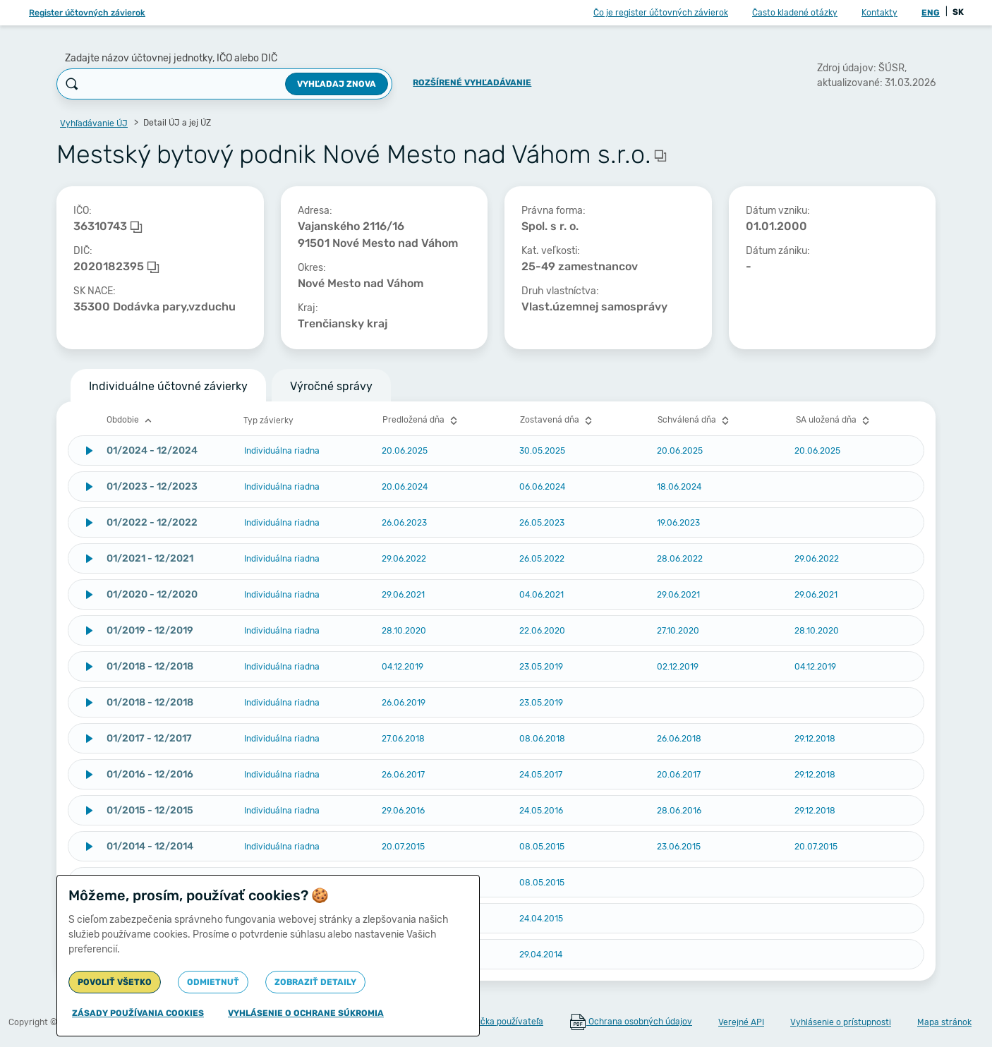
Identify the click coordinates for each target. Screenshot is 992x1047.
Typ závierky (268, 420)
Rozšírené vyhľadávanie (472, 82)
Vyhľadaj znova (336, 84)
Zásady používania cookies (138, 1013)
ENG (930, 13)
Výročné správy (331, 386)
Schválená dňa (695, 420)
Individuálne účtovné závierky (168, 386)
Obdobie (131, 420)
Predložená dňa (421, 420)
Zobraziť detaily (315, 982)
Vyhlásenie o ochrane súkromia (306, 1013)
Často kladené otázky (794, 13)
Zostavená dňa (557, 420)
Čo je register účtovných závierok (660, 13)
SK (958, 12)
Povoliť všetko (115, 982)
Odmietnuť (213, 982)
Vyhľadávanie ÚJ (94, 123)
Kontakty (879, 13)
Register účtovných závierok (87, 13)
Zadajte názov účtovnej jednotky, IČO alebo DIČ (171, 58)
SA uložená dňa (834, 420)
